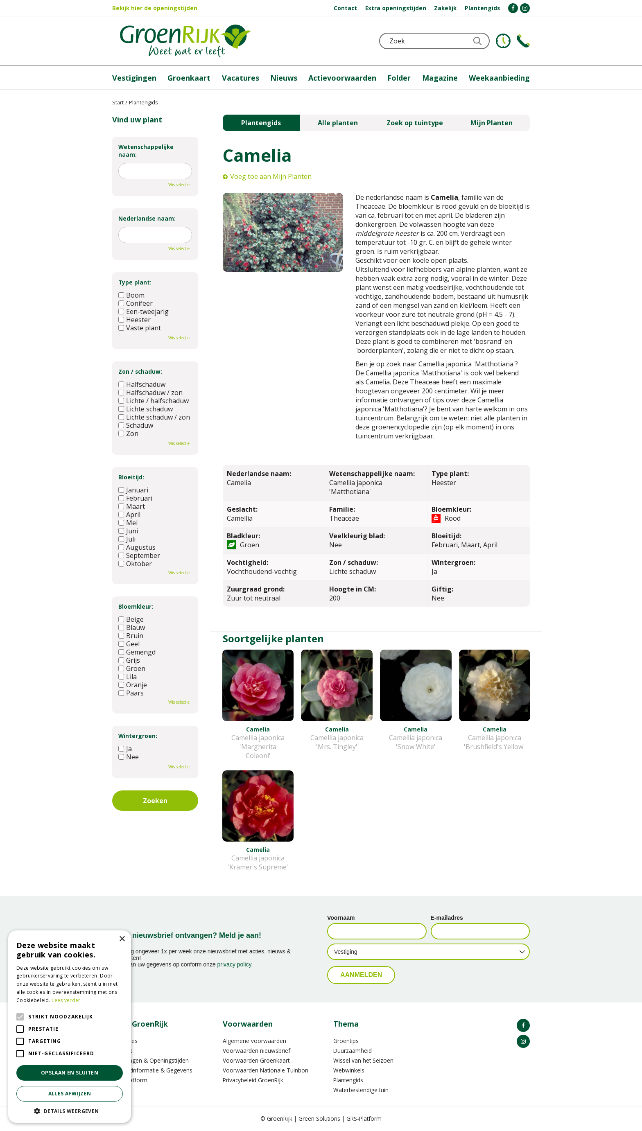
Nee (128, 757)
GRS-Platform (364, 1118)
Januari (133, 490)
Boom (131, 295)
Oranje (132, 685)
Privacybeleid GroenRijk (253, 1080)
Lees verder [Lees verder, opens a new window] (66, 1000)
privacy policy (234, 964)
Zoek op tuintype (415, 122)
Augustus (137, 547)
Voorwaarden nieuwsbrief (256, 1050)
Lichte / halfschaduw (153, 401)
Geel (129, 644)
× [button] (122, 939)
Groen (131, 668)
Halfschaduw (141, 384)
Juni (128, 531)
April (129, 514)
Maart (131, 506)
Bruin (130, 636)
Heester (134, 320)
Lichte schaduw (145, 409)
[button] (69, 1111)
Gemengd (137, 652)
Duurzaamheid (352, 1050)
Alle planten (338, 122)
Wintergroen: (137, 736)
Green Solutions (319, 1118)
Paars (131, 693)
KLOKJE (503, 41)
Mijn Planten (491, 122)
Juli (127, 539)
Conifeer (135, 303)
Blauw (131, 627)
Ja (125, 749)
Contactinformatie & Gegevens (152, 1070)
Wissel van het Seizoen (363, 1060)
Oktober (135, 564)
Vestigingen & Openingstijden (150, 1060)
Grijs (129, 660)
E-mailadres (447, 917)
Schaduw (135, 425)
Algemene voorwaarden (254, 1041)
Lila (127, 677)
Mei (128, 523)
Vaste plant (139, 328)
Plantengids (261, 122)
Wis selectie (179, 184)
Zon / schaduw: (140, 371)
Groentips (346, 1041)
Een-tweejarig (143, 311)
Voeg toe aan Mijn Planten (271, 176)
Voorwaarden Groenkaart (256, 1060)
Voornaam (341, 917)
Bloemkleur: (135, 606)
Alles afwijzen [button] (69, 1093)
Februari (135, 498)
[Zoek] (434, 41)
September (139, 555)
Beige (131, 619)
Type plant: (134, 282)
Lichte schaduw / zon (154, 417)
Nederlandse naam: (147, 218)
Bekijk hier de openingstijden (154, 8)
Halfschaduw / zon (150, 392)
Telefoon (523, 41)
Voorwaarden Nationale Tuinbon (265, 1070)
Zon (128, 433)
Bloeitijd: (131, 477)
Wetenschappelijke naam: (146, 150)
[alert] (69, 1026)
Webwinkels (348, 1070)
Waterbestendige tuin (361, 1090)
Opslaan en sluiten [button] (69, 1072)
